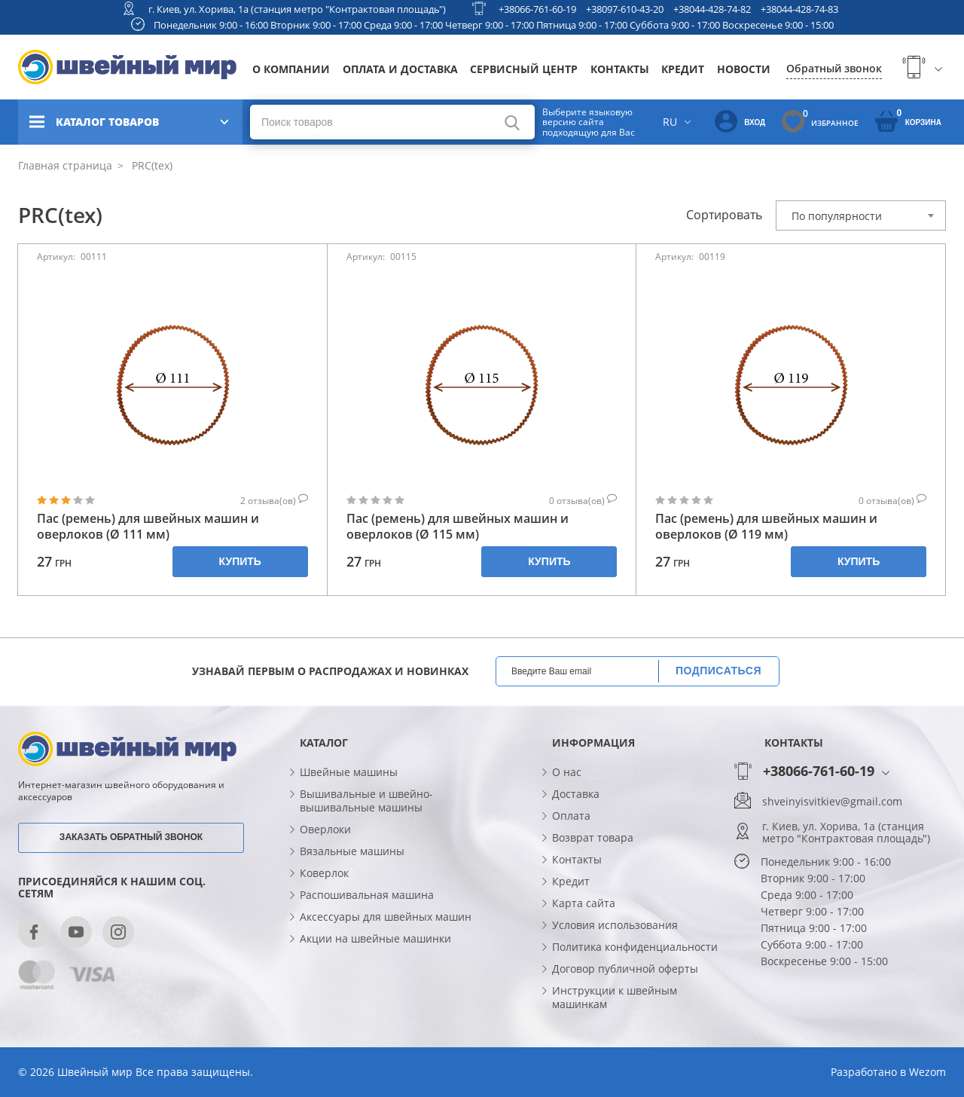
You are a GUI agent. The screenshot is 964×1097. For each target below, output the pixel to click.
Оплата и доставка (400, 69)
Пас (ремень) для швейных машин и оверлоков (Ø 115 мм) (457, 526)
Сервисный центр (524, 69)
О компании (291, 69)
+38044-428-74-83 (799, 9)
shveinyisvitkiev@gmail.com (832, 802)
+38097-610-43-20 (625, 9)
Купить (240, 561)
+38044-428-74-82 (712, 9)
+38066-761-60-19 (537, 9)
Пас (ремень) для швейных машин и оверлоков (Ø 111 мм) (148, 526)
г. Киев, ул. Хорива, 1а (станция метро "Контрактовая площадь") (297, 9)
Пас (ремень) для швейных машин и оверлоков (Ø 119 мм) (766, 526)
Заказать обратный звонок (131, 837)
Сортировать (724, 215)
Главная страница (65, 165)
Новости (743, 69)
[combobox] (861, 215)
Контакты (619, 69)
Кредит (682, 69)
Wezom (927, 1072)
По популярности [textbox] (837, 216)
